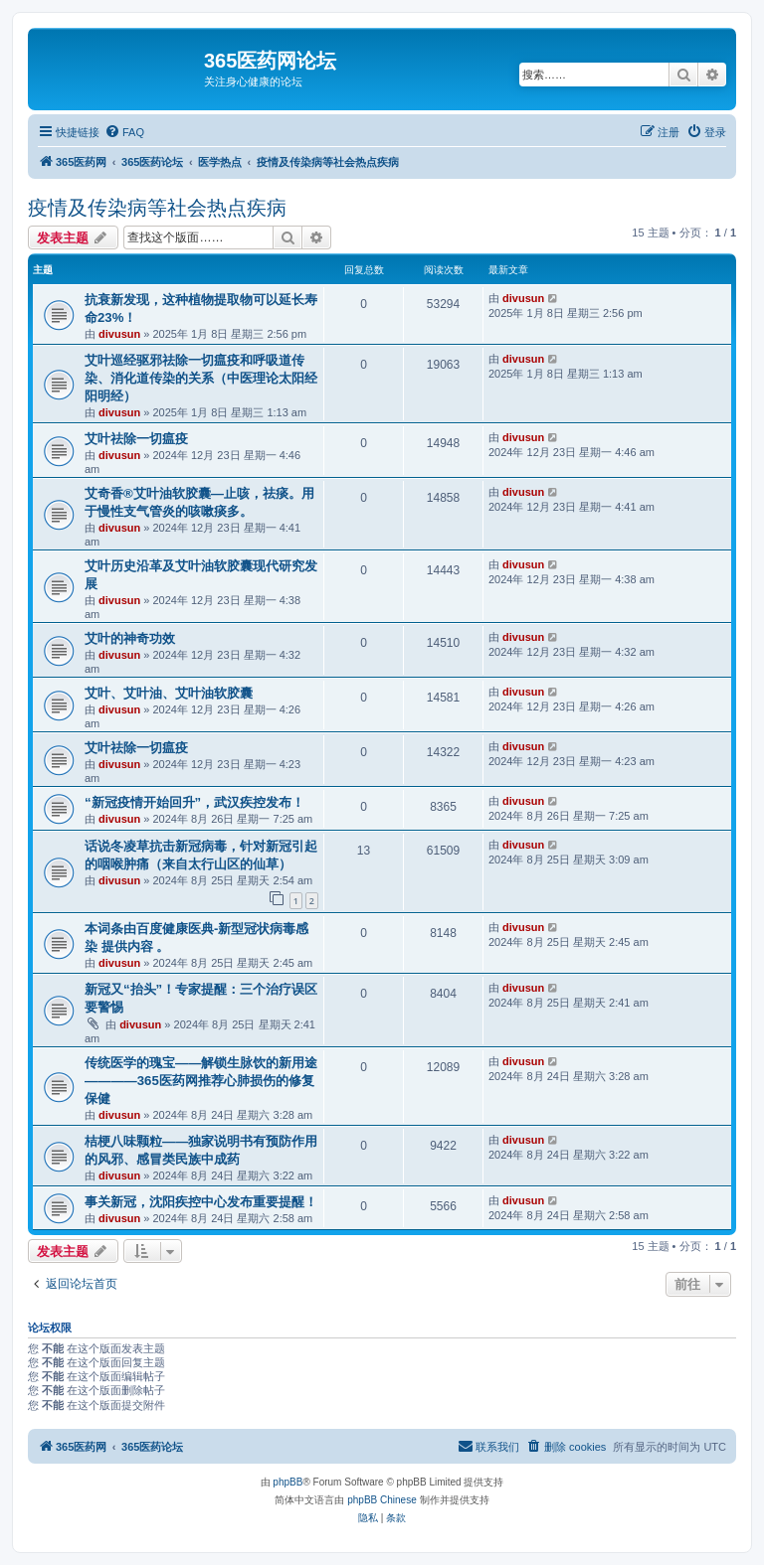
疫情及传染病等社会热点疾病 (157, 208)
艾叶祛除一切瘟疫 (136, 438)
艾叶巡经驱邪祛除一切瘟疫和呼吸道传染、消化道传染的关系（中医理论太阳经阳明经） (201, 378)
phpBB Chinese (382, 1499)
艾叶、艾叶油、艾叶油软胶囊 (169, 693)
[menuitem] (124, 132)
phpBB (287, 1482)
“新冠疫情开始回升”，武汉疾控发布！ (194, 802)
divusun (119, 334)
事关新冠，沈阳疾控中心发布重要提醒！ (201, 1201)
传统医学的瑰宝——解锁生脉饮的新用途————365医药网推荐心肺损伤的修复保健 (201, 1080)
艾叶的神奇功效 (130, 638)
